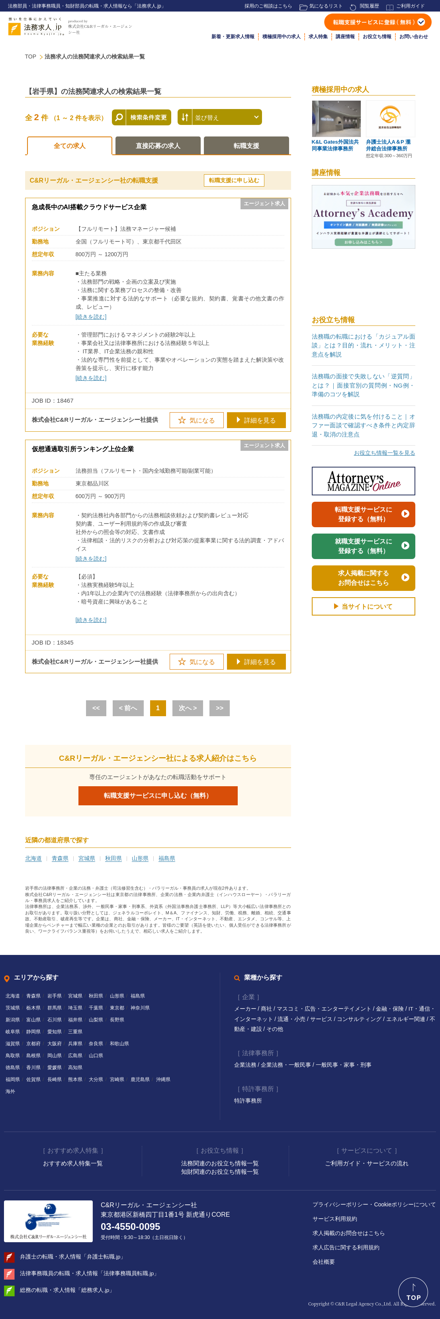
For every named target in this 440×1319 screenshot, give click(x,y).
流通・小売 (292, 1019)
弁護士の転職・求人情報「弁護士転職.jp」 (73, 1256)
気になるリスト (326, 6)
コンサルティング (360, 1019)
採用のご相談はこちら (268, 6)
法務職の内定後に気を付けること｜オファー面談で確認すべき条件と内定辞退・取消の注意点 (363, 425)
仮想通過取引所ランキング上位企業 (83, 449)
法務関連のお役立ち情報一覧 (219, 1162)
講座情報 (345, 36)
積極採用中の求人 (281, 36)
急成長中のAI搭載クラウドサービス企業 (89, 207)
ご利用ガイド (410, 6)
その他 (274, 1029)
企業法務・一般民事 (287, 1064)
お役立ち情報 (377, 36)
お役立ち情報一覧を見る (384, 453)
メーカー (246, 1008)
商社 (267, 1008)
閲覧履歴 (369, 6)
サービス (322, 1019)
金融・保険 (391, 1008)
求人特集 (318, 36)
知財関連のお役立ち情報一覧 (219, 1170)
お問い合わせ (413, 36)
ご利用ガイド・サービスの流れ (366, 1162)
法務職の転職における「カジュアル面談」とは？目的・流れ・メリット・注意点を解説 (363, 345)
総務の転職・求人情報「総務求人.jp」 (67, 1289)
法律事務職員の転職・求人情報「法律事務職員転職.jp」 (90, 1272)
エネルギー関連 (406, 1019)
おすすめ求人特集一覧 (73, 1162)
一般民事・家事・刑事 (344, 1064)
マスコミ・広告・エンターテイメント (325, 1008)
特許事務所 (248, 1100)
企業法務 (246, 1064)
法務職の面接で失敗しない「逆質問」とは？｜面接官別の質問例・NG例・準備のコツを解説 (363, 385)
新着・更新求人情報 (232, 36)
